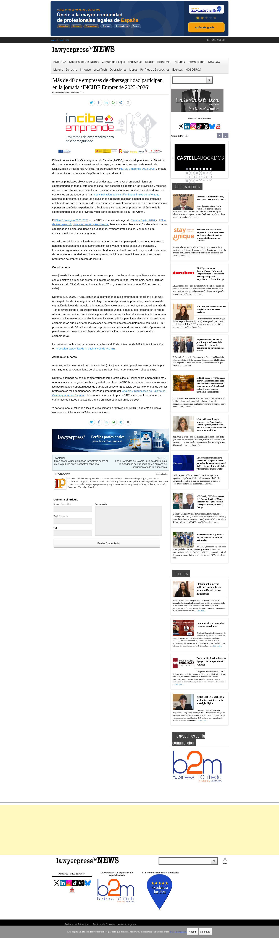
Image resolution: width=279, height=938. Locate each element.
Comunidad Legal (113, 62)
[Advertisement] (139, 830)
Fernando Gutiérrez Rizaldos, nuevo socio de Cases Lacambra (211, 198)
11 (194, 172)
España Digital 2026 (143, 220)
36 (197, 180)
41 (187, 182)
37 (200, 180)
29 (200, 177)
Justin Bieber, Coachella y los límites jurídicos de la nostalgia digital (210, 700)
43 (194, 182)
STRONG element (215, 40)
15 (207, 172)
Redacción (62, 474)
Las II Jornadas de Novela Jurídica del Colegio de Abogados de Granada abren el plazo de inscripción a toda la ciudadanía (141, 464)
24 (211, 174)
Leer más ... (194, 217)
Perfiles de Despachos (154, 69)
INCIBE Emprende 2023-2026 (137, 168)
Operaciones (118, 69)
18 (190, 174)
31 (207, 177)
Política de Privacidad (77, 924)
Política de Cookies (104, 924)
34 (190, 180)
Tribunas (179, 62)
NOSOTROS (193, 69)
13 (200, 172)
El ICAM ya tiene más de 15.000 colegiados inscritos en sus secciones (211, 309)
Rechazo (199, 931)
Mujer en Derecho (65, 69)
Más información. (173, 932)
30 (204, 177)
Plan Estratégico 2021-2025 (71, 220)
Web (55, 528)
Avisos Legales (127, 924)
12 (197, 172)
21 (200, 174)
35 (194, 180)
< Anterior (59, 458)
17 (187, 174)
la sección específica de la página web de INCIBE (85, 348)
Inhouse (85, 69)
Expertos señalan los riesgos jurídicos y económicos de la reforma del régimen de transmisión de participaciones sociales (211, 345)
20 (197, 174)
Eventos (177, 69)
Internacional (196, 62)
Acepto (186, 931)
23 (207, 174)
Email (61, 516)
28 (197, 177)
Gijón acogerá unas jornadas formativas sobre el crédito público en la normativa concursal (81, 462)
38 (204, 180)
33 (187, 180)
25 (187, 177)
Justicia (149, 62)
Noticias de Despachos (84, 62)
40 (211, 180)
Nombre (62, 504)
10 (190, 172)
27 (194, 177)
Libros (133, 69)
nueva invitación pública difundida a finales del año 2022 (126, 194)
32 (211, 177)
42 (190, 182)
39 (207, 180)
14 (204, 172)
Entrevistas (135, 62)
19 (194, 174)
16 (211, 172)
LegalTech (100, 69)
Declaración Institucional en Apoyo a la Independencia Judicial (212, 661)
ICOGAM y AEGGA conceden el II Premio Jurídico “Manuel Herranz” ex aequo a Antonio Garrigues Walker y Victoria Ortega (211, 501)
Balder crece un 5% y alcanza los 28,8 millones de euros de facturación (210, 537)
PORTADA (59, 62)
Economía (163, 62)
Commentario (101, 504)
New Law (214, 62)
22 (204, 174)
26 (190, 177)
